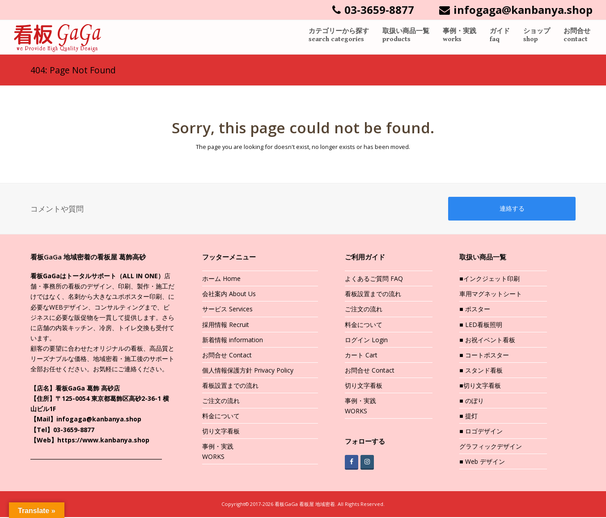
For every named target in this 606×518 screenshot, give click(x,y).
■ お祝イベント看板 (487, 340)
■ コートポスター (484, 355)
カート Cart (361, 355)
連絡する (512, 208)
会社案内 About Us (229, 294)
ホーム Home (221, 279)
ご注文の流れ (221, 401)
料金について (221, 416)
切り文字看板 (221, 432)
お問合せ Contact (227, 355)
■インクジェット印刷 (489, 279)
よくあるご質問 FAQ (374, 279)
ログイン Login (366, 340)
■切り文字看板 (479, 386)
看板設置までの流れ (230, 386)
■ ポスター (474, 310)
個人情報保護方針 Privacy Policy (247, 371)
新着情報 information (232, 340)
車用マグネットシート (490, 294)
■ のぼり (471, 401)
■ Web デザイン (481, 462)
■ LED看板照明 (480, 325)
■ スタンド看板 (480, 371)
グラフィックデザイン (490, 447)
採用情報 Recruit (225, 325)
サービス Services (227, 310)
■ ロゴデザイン (480, 432)
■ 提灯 (468, 416)
